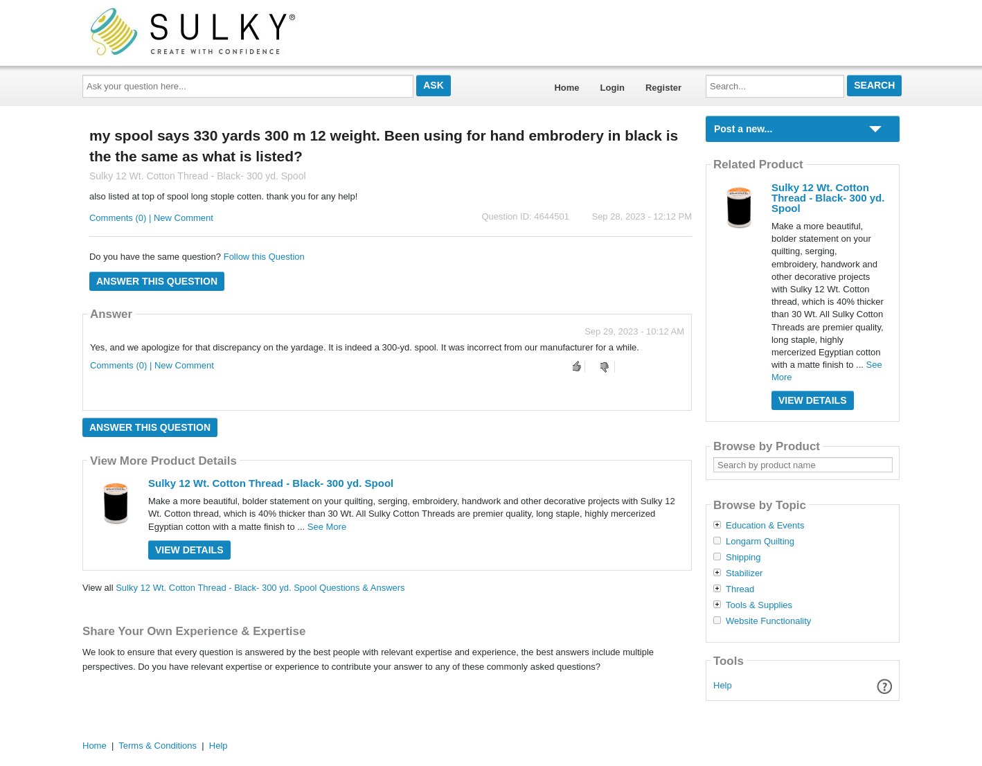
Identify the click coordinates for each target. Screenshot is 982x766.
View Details (189, 549)
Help (722, 685)
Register (663, 87)
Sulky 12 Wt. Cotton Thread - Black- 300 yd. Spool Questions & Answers (260, 587)
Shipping (743, 557)
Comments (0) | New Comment (151, 218)
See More (326, 527)
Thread (740, 589)
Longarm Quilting (760, 541)
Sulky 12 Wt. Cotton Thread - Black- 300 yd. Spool (270, 483)
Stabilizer (744, 573)
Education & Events (765, 526)
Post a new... (743, 128)
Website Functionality (768, 621)
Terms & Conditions (157, 745)
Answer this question (156, 281)
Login (612, 87)
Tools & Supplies (759, 605)
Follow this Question (264, 256)
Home (566, 87)
